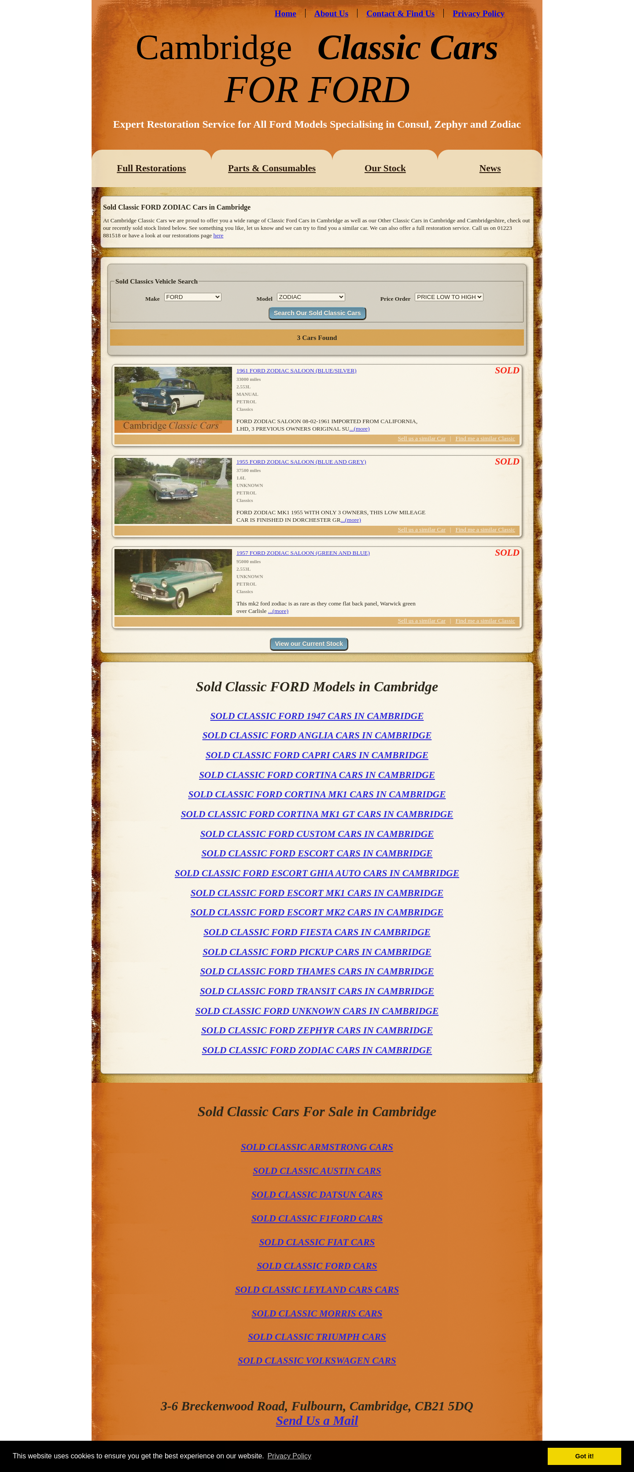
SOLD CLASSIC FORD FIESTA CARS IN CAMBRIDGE (317, 932)
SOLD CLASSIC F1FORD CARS (317, 1218)
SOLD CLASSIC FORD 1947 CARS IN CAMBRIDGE (317, 716)
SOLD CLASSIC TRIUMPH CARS (317, 1337)
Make (152, 298)
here (219, 235)
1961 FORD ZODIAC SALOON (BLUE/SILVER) (296, 370)
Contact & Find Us (400, 13)
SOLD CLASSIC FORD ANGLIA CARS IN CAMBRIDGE (317, 735)
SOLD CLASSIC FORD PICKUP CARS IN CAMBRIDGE (317, 952)
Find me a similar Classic (486, 438)
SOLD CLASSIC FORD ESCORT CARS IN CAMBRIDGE (316, 853)
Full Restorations (151, 168)
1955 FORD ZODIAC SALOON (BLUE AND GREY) (301, 461)
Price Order (395, 298)
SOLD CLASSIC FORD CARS (317, 1266)
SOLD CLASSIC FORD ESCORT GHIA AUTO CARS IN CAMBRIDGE (317, 873)
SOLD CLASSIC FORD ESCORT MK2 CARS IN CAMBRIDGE (317, 912)
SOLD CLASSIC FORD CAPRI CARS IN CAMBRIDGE (317, 755)
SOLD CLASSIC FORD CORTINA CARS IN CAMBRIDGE (317, 775)
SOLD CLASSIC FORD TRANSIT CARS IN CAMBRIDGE (317, 991)
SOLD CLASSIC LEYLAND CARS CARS (317, 1289)
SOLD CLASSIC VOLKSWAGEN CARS (317, 1360)
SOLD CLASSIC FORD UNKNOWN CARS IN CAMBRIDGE (317, 1011)
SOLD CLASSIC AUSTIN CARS (317, 1171)
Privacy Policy (479, 13)
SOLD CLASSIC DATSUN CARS (317, 1194)
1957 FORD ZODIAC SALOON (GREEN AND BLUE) (303, 553)
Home (285, 13)
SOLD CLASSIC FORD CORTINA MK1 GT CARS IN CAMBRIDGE (317, 814)
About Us (331, 13)
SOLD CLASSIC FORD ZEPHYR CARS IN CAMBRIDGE (317, 1030)
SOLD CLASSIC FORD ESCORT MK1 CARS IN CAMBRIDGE (317, 893)
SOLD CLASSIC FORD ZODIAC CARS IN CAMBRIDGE (317, 1050)
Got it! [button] (584, 1456)
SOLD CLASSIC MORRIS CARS (317, 1313)
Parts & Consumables (272, 168)
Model (265, 298)
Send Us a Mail (317, 1420)
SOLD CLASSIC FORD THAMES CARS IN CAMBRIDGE (317, 971)
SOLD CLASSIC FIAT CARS (317, 1242)
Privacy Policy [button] (289, 1456)
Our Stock (385, 168)
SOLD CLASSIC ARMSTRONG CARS (317, 1147)
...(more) (359, 428)
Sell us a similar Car (422, 438)
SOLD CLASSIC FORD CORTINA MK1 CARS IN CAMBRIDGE (317, 794)
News (490, 168)
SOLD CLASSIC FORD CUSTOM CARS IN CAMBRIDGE (317, 834)
